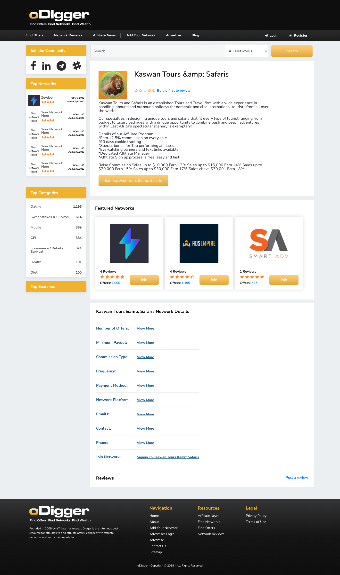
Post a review (297, 477)
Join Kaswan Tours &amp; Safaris (133, 180)
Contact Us (157, 546)
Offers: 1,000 (77, 97)
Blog (195, 35)
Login (271, 35)
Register (298, 35)
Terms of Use (256, 522)
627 (254, 283)
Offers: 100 (78, 114)
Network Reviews (68, 35)
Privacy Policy (256, 516)
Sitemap (155, 552)
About (154, 522)
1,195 (186, 283)
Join (144, 280)
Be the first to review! (174, 90)
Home (154, 516)
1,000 (116, 283)
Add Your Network (140, 35)
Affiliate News (104, 35)
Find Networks (209, 522)
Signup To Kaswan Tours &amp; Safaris (168, 457)
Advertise (173, 35)
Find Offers (34, 35)
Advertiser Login (161, 534)
